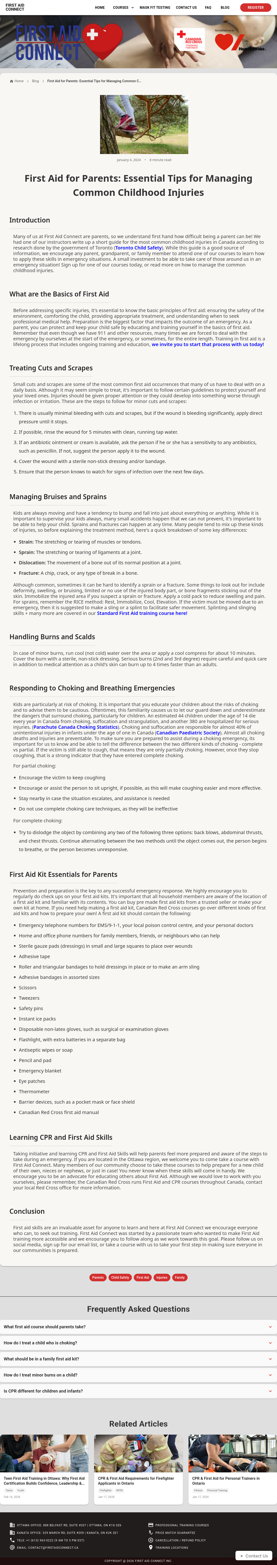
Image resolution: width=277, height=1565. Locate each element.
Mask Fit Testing (155, 7)
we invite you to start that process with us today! (208, 344)
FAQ (208, 7)
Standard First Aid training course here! (142, 613)
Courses (123, 7)
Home (99, 7)
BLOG (225, 7)
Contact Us (186, 7)
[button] (138, 1327)
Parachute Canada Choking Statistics (76, 727)
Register (255, 7)
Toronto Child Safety (138, 247)
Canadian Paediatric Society (188, 732)
